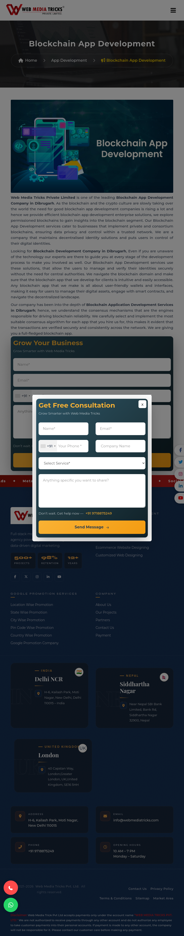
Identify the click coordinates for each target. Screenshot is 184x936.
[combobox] (48, 446)
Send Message (89, 527)
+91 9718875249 (99, 513)
